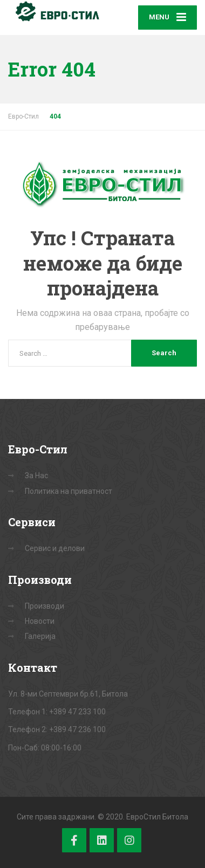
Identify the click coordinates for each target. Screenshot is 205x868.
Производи (44, 606)
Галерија (40, 636)
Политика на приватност (68, 491)
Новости (39, 621)
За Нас (36, 475)
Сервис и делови (55, 548)
